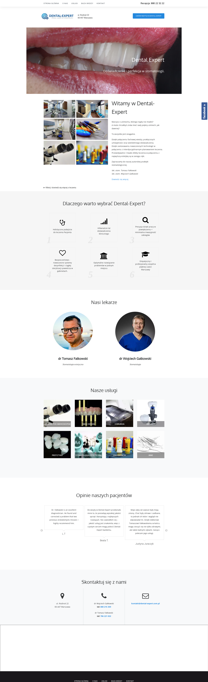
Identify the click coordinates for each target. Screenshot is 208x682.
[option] (63, 520)
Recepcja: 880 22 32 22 (152, 3)
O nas (65, 3)
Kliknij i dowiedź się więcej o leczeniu (61, 188)
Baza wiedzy (87, 3)
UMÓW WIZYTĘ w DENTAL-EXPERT (148, 16)
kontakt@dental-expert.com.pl (145, 603)
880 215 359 (105, 607)
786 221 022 (105, 616)
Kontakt (101, 3)
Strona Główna (51, 3)
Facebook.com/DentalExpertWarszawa (204, 111)
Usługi (74, 3)
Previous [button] (41, 530)
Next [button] (166, 530)
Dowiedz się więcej (120, 179)
